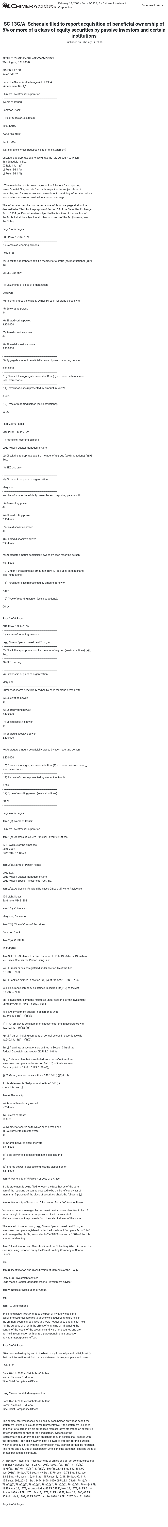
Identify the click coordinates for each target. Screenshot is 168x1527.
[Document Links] (153, 5)
